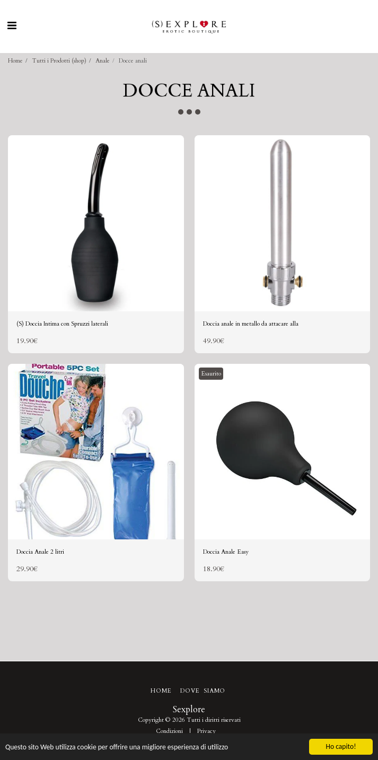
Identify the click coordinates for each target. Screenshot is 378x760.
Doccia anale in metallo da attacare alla (250, 324)
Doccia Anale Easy (226, 552)
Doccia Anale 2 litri (40, 552)
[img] (96, 223)
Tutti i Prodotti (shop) (59, 61)
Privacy (206, 731)
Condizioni (169, 731)
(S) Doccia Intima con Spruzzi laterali (62, 324)
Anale (102, 61)
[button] (12, 26)
